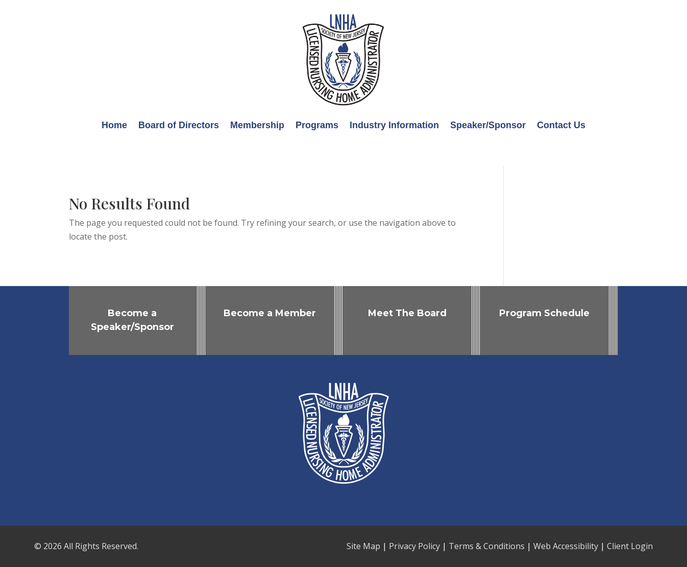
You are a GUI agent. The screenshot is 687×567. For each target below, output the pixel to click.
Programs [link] (317, 125)
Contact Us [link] (561, 125)
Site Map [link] (363, 546)
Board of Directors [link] (178, 125)
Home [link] (114, 125)
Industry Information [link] (394, 125)
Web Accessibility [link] (565, 546)
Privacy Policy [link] (414, 546)
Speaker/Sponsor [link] (488, 125)
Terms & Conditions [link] (487, 546)
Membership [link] (257, 125)
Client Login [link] (630, 546)
